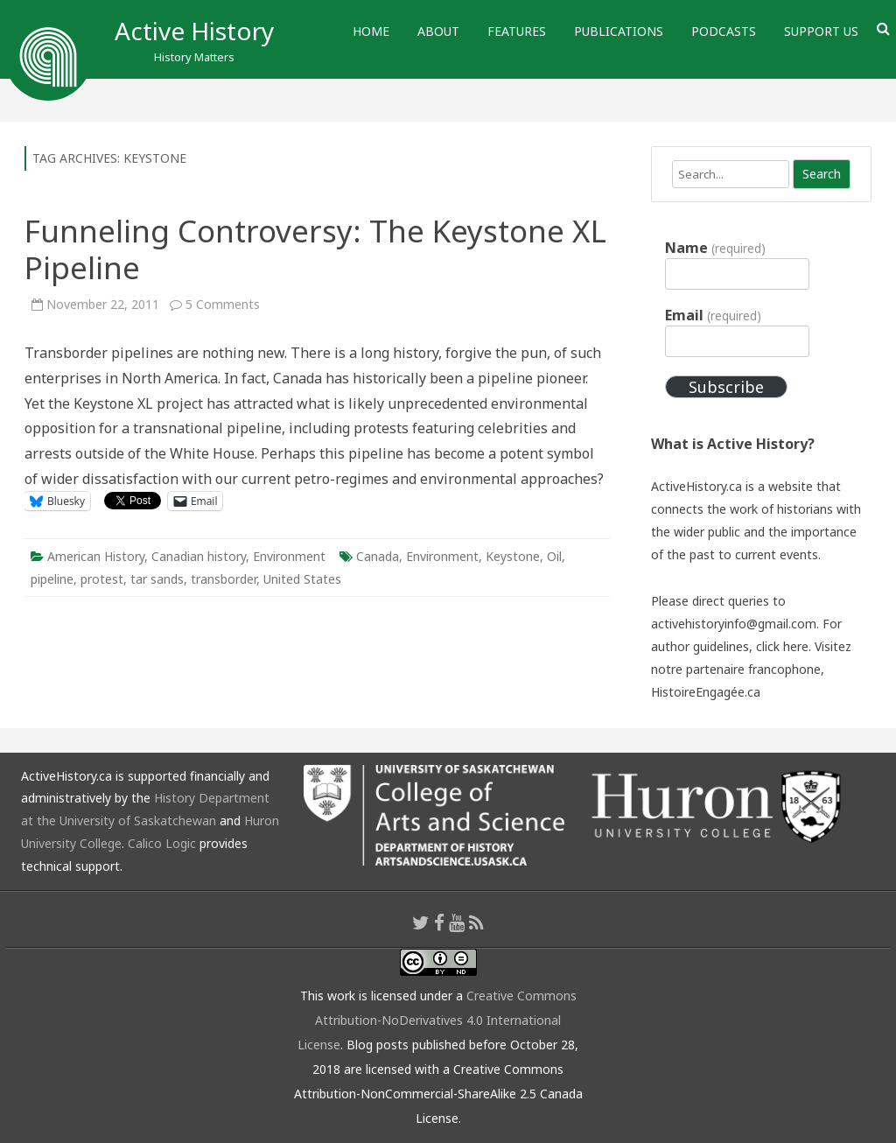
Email (712, 315)
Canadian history (198, 556)
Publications (618, 31)
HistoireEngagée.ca (705, 692)
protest (101, 579)
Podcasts (723, 31)
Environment (289, 556)
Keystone (513, 556)
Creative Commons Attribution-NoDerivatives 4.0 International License (437, 1020)
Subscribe (726, 386)
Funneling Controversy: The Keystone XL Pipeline (315, 249)
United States (302, 579)
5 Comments (223, 304)
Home (371, 31)
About (438, 31)
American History (95, 556)
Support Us (821, 31)
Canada (377, 556)
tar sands (157, 579)
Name (715, 248)
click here (782, 646)
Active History (194, 30)
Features (516, 31)
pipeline (52, 579)
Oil (554, 556)
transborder (223, 579)
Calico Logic (162, 843)
